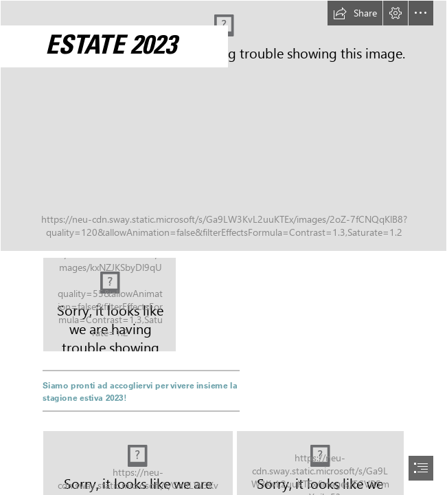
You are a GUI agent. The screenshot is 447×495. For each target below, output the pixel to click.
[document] (223, 247)
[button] (355, 13)
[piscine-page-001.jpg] (109, 304)
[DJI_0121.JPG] (223, 126)
